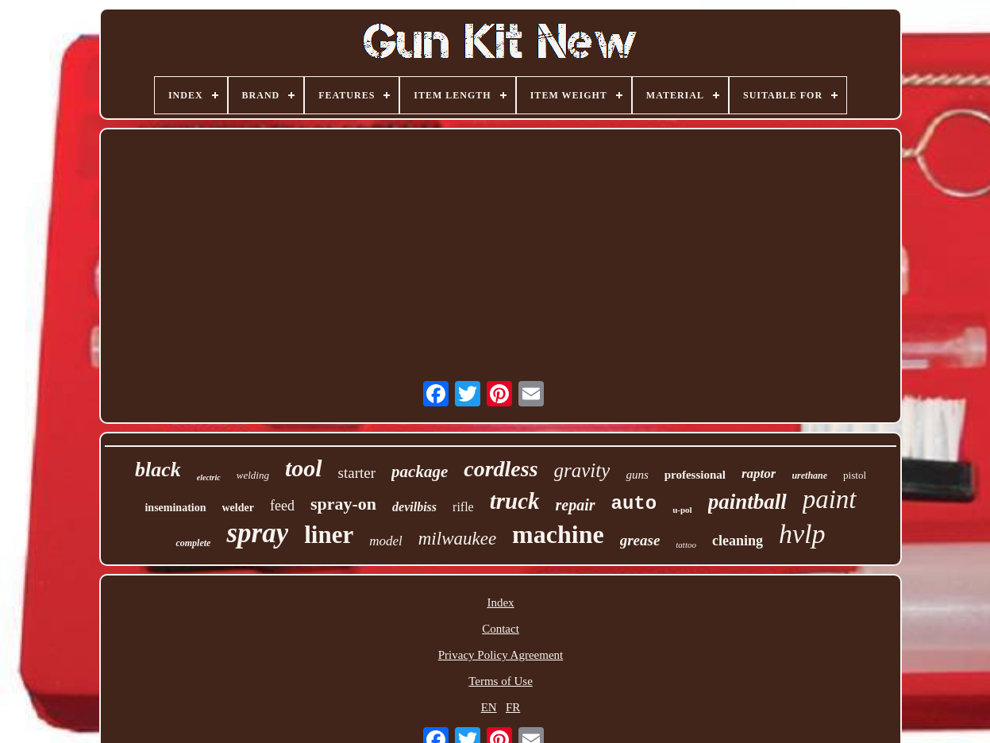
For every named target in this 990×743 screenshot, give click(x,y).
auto (634, 503)
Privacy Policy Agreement (500, 655)
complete (192, 543)
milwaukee (457, 539)
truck (515, 501)
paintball (747, 502)
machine (558, 534)
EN (489, 707)
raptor (759, 473)
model (386, 541)
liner (328, 535)
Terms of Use (500, 681)
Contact (500, 628)
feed (282, 506)
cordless (500, 468)
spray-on (343, 504)
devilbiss (414, 507)
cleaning (737, 541)
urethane (809, 475)
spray (257, 533)
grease (640, 540)
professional (695, 474)
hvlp (802, 534)
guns (637, 474)
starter (357, 472)
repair (575, 505)
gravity (582, 470)
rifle (463, 507)
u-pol (681, 509)
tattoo (686, 544)
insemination (175, 508)
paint (830, 499)
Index (500, 602)
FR (513, 707)
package (419, 471)
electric (209, 477)
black (158, 469)
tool (303, 468)
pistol (854, 475)
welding (253, 475)
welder (238, 508)
